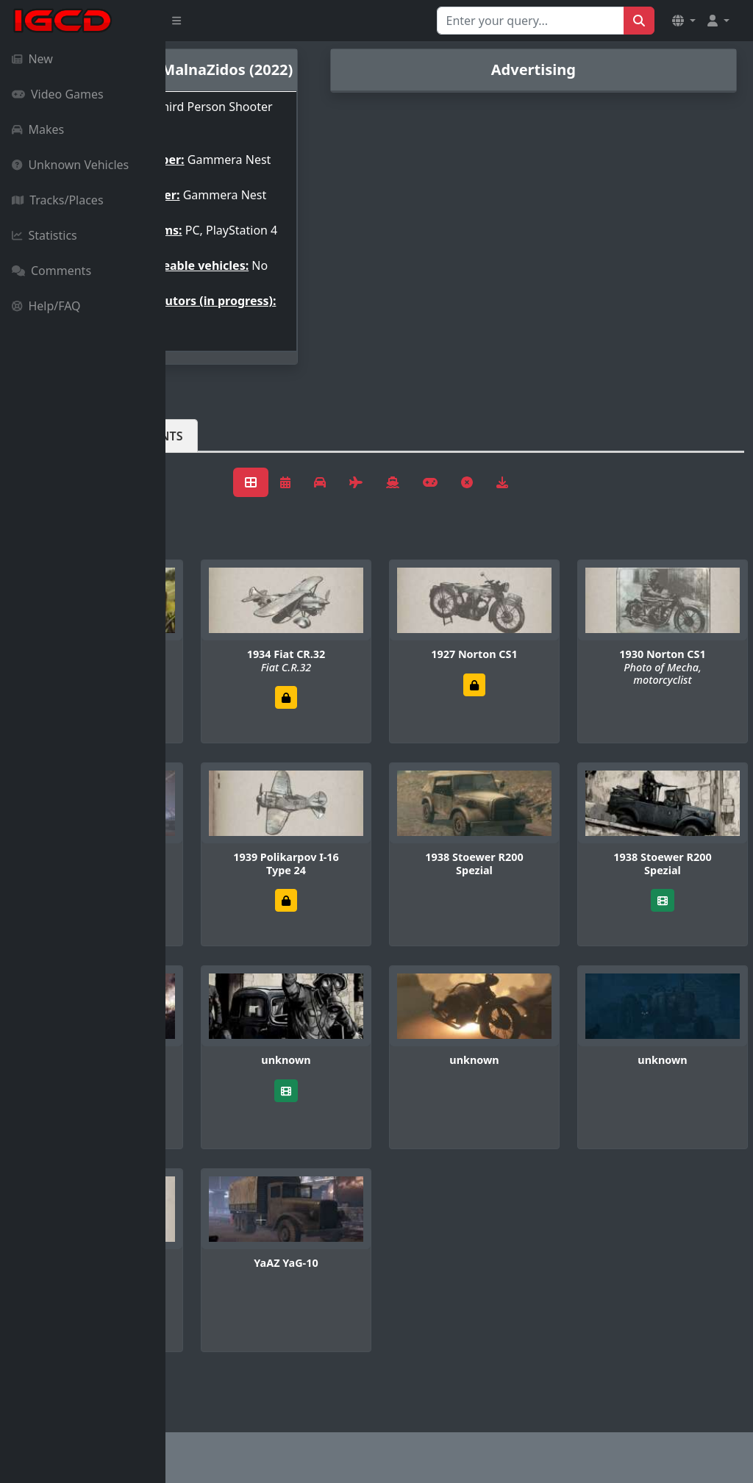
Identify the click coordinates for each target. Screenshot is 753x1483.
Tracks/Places (58, 200)
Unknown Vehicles (70, 165)
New (32, 59)
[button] (684, 20)
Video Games (58, 94)
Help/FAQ (46, 306)
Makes (38, 129)
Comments (51, 270)
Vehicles (219, 495)
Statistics (44, 235)
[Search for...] (530, 21)
